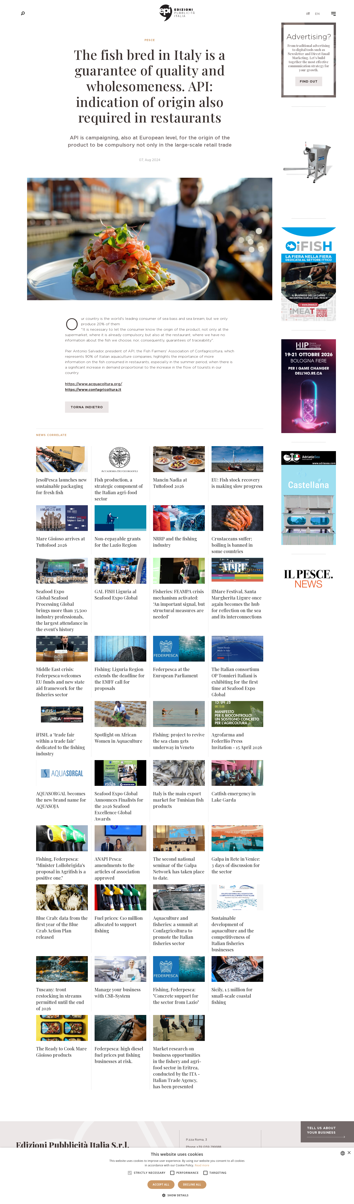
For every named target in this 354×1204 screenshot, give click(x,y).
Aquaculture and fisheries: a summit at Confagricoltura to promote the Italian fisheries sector (175, 930)
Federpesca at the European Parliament (175, 672)
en (317, 13)
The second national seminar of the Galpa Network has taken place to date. (178, 868)
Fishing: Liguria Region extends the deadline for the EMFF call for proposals (120, 678)
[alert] (177, 1176)
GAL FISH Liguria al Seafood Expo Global (116, 594)
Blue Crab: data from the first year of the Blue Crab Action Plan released (62, 927)
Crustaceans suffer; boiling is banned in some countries (232, 544)
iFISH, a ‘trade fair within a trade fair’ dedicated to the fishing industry (60, 744)
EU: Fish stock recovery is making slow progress (237, 483)
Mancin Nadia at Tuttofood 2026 (170, 483)
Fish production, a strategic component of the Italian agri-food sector (119, 489)
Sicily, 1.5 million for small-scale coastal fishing (232, 995)
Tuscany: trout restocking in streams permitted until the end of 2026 (60, 998)
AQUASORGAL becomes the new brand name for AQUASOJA (61, 799)
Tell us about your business (326, 1132)
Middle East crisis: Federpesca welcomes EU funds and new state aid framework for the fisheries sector (60, 681)
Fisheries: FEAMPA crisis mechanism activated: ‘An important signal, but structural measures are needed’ (179, 604)
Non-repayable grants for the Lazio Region (118, 541)
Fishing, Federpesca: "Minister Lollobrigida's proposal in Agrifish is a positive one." (61, 868)
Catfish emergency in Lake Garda (234, 796)
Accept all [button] (161, 1184)
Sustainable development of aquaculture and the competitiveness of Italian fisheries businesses (233, 934)
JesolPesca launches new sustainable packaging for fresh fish (61, 486)
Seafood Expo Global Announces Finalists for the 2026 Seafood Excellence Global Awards (119, 806)
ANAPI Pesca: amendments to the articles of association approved (117, 868)
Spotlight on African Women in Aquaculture (118, 737)
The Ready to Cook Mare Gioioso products (61, 1051)
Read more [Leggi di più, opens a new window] (202, 1165)
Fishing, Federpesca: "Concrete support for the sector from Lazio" (176, 995)
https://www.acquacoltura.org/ (93, 384)
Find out (309, 81)
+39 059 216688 (208, 1146)
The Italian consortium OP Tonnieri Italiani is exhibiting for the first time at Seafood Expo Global (235, 681)
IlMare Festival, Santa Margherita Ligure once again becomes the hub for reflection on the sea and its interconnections (237, 604)
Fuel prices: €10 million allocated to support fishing (119, 924)
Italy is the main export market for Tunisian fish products (178, 799)
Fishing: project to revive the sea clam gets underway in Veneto (179, 740)
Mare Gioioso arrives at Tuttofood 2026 (60, 541)
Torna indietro (87, 407)
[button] (177, 1195)
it (308, 13)
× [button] (349, 1153)
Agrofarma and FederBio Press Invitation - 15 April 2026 (237, 740)
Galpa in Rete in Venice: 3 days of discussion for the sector (236, 865)
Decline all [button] (192, 1184)
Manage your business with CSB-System (118, 992)
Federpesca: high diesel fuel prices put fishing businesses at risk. (119, 1054)
